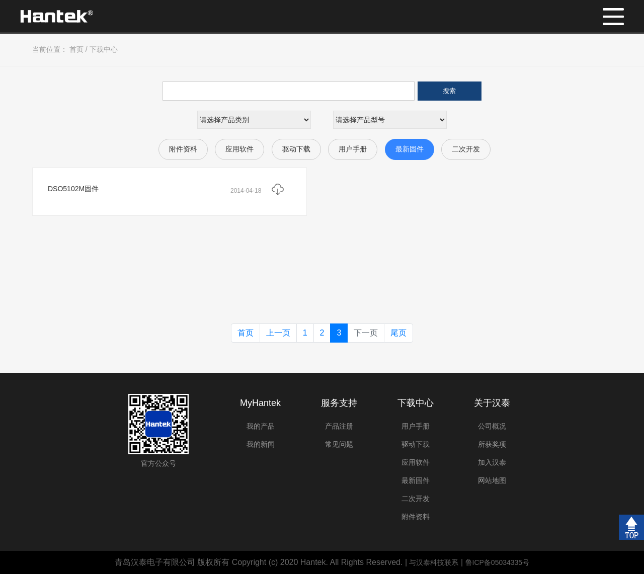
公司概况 (492, 426)
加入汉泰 (492, 462)
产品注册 (339, 426)
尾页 (398, 333)
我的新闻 (261, 444)
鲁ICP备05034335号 (497, 562)
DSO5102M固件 (73, 189)
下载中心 (104, 49)
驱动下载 (296, 149)
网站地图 (492, 480)
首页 (76, 49)
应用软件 (239, 149)
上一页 (278, 333)
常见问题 (339, 444)
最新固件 (409, 149)
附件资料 (183, 149)
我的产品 (261, 426)
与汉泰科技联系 (433, 562)
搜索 (449, 91)
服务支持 (339, 403)
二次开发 (466, 149)
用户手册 (353, 149)
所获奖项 (492, 444)
